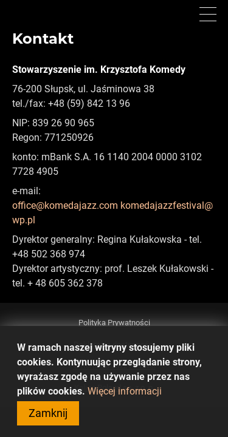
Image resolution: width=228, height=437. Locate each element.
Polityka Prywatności (114, 322)
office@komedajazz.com (65, 205)
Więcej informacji (125, 398)
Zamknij (48, 419)
